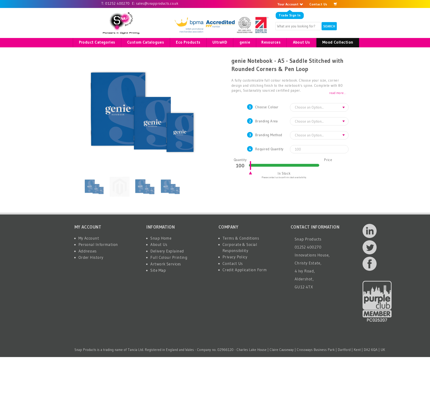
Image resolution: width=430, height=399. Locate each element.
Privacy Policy (234, 256)
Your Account (290, 4)
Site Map (158, 270)
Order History (91, 257)
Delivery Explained (167, 250)
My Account (88, 238)
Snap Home (160, 238)
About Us (158, 244)
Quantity (240, 160)
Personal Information (98, 244)
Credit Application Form (244, 269)
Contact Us (318, 4)
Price (328, 160)
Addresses (87, 250)
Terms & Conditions (240, 238)
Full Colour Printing (168, 257)
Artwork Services (165, 263)
